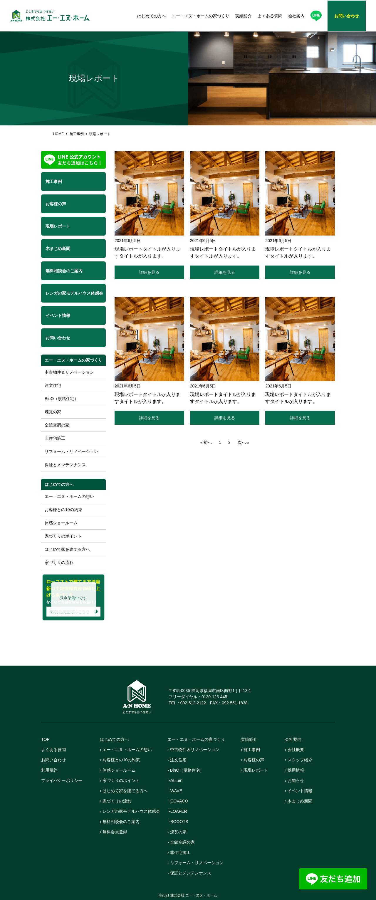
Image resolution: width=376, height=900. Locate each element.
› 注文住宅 (177, 759)
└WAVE (175, 790)
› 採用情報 (295, 770)
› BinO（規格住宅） (187, 770)
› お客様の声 (253, 759)
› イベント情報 (299, 790)
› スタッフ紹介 (299, 759)
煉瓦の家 (53, 411)
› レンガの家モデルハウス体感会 (132, 811)
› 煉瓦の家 (177, 831)
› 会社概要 (295, 749)
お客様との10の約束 (63, 509)
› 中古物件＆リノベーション (195, 749)
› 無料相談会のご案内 (121, 821)
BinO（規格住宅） (61, 398)
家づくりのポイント (63, 536)
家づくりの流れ (59, 562)
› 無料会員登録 (114, 831)
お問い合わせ (54, 759)
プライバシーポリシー (63, 780)
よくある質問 (270, 16)
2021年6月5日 (128, 240)
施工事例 (77, 134)
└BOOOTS (178, 821)
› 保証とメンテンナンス (190, 872)
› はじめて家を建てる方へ (125, 790)
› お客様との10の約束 (121, 759)
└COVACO (178, 800)
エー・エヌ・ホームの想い (69, 496)
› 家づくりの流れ (116, 800)
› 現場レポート (255, 770)
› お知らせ (295, 780)
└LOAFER (177, 811)
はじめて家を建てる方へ (67, 549)
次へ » (243, 443)
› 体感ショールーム (119, 770)
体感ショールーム (61, 522)
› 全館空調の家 (182, 841)
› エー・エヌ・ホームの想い (127, 749)
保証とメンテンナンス (65, 464)
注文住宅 (53, 385)
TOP (45, 739)
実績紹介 (243, 16)
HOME (58, 134)
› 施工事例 (251, 749)
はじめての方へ (151, 16)
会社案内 (296, 16)
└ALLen (175, 780)
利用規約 (50, 770)
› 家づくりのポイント (121, 780)
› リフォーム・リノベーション (197, 862)
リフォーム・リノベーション (71, 451)
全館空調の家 (57, 425)
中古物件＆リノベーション (69, 372)
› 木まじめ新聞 (299, 800)
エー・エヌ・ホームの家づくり (200, 16)
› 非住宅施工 (179, 852)
